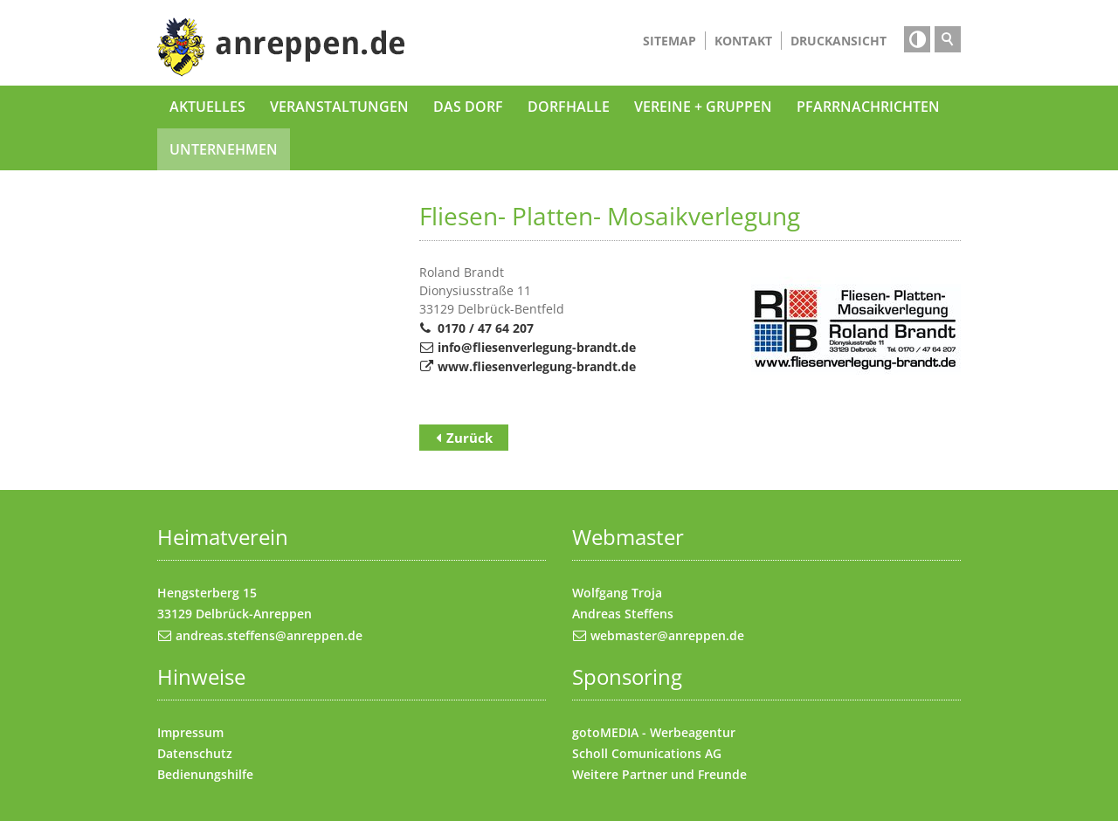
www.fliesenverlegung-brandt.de (537, 366)
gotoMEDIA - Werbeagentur (653, 732)
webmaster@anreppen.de (667, 635)
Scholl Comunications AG (646, 753)
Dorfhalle (569, 106)
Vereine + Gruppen (703, 106)
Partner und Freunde (684, 774)
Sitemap (669, 40)
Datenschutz (194, 753)
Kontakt (743, 40)
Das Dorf (468, 106)
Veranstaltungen (339, 106)
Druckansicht (838, 40)
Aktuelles (207, 106)
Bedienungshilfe (205, 774)
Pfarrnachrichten (868, 106)
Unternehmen (223, 149)
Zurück (469, 437)
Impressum (190, 732)
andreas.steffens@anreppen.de (269, 635)
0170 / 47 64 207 (486, 328)
